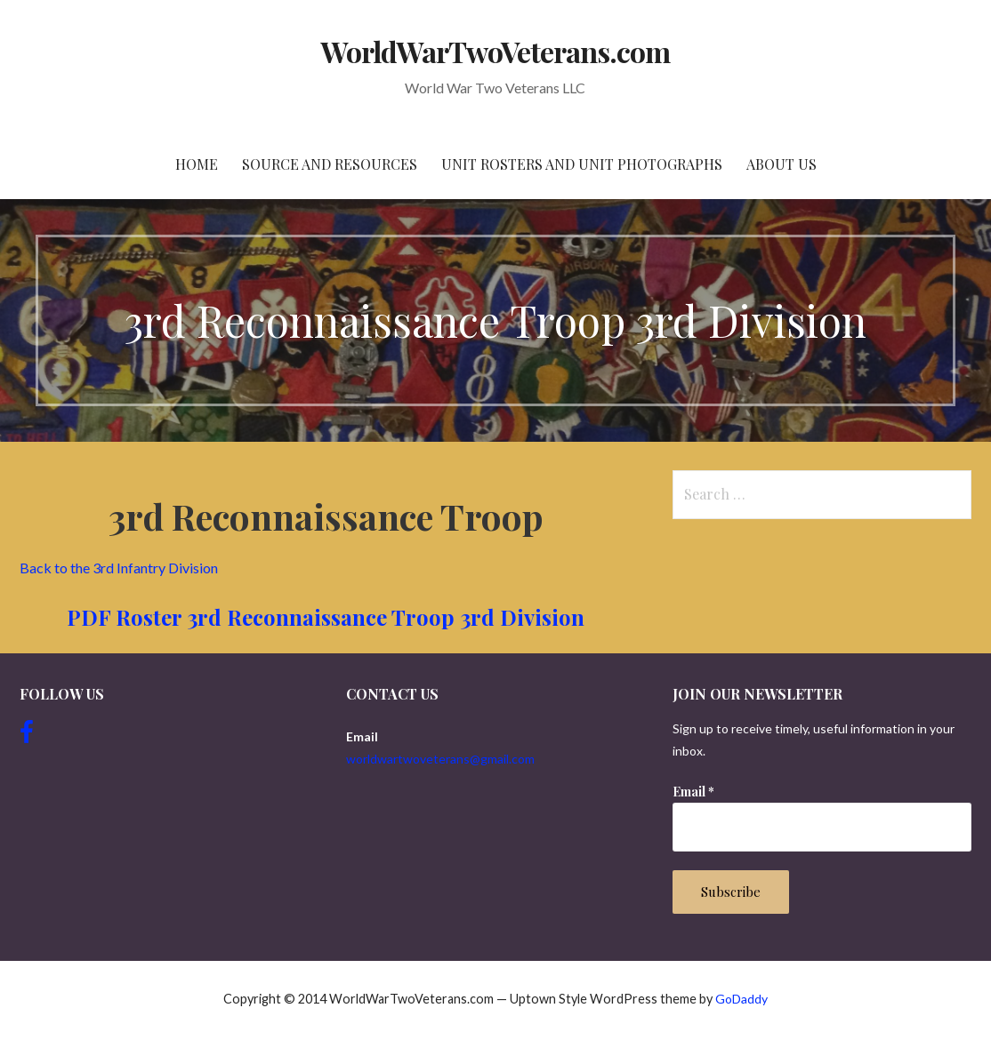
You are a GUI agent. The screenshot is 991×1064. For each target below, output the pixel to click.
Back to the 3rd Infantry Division (120, 567)
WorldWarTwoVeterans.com (496, 51)
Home (196, 164)
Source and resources (329, 164)
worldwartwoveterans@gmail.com (440, 758)
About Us (781, 164)
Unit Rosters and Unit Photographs (581, 164)
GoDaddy (741, 998)
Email (693, 791)
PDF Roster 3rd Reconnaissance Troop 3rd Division (325, 617)
